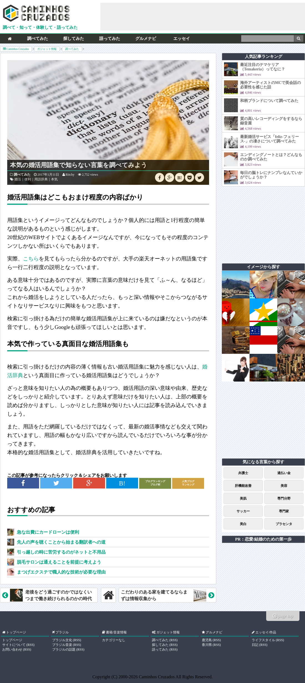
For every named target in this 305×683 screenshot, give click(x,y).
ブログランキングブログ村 (155, 483)
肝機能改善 (243, 486)
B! (179, 177)
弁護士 (243, 473)
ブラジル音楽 (62, 645)
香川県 (207, 645)
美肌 (243, 498)
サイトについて (14, 645)
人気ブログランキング (188, 483)
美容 (284, 486)
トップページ (12, 640)
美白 (243, 524)
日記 (255, 645)
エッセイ (181, 38)
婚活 (17, 179)
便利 (27, 179)
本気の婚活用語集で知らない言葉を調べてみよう (78, 165)
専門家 (284, 511)
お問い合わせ (12, 649)
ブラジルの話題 (63, 649)
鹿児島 (207, 640)
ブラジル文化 (62, 640)
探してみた (73, 38)
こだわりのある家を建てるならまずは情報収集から (167, 595)
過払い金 (284, 473)
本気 (54, 179)
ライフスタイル (263, 640)
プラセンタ (284, 524)
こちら (31, 259)
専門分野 (284, 498)
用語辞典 (41, 179)
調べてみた (37, 38)
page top (283, 615)
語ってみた (109, 38)
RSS (30, 645)
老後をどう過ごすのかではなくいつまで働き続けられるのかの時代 (47, 595)
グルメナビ (145, 38)
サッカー (243, 511)
